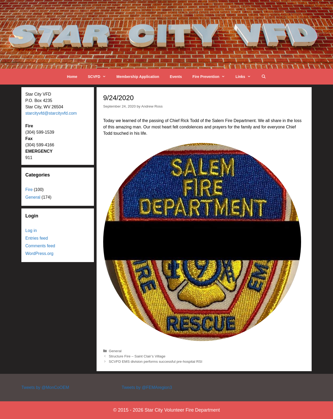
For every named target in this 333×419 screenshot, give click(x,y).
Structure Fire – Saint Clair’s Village (137, 356)
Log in (31, 230)
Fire (29, 189)
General (115, 351)
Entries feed (36, 238)
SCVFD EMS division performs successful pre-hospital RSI (155, 362)
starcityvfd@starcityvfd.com (51, 113)
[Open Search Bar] (263, 77)
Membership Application (137, 77)
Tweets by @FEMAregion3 (147, 387)
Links (245, 77)
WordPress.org (39, 253)
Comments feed (40, 246)
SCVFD (99, 77)
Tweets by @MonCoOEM (45, 387)
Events (176, 77)
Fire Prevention (211, 77)
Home (72, 77)
